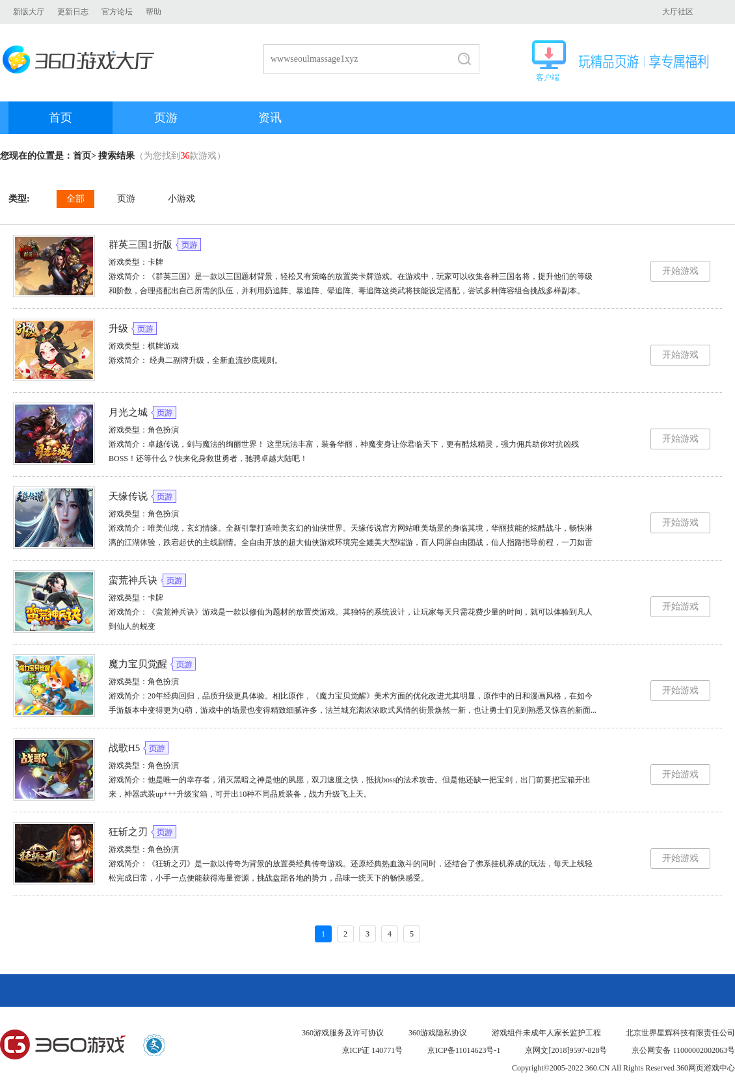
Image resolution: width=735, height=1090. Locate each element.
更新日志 (72, 11)
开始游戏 (680, 271)
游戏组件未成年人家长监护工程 (546, 1032)
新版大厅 (28, 11)
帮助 (153, 11)
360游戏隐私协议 (437, 1032)
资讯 (270, 117)
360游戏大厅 (82, 59)
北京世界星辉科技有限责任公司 (680, 1032)
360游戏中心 (63, 1045)
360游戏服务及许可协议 (343, 1032)
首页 (60, 117)
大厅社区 (677, 11)
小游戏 (181, 199)
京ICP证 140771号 (372, 1050)
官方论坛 (117, 11)
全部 (75, 199)
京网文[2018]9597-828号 (566, 1050)
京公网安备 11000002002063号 (683, 1050)
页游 (166, 117)
